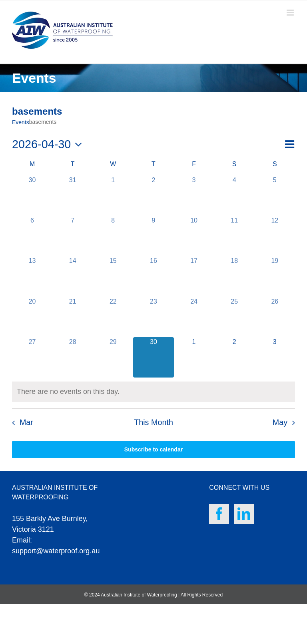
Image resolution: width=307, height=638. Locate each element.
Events (20, 122)
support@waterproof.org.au (56, 551)
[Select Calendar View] (289, 144)
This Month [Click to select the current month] (153, 422)
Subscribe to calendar (153, 449)
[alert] (68, 391)
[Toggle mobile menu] (291, 12)
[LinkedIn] (244, 514)
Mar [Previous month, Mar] (26, 422)
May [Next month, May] (280, 422)
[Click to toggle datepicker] (49, 144)
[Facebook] (219, 514)
